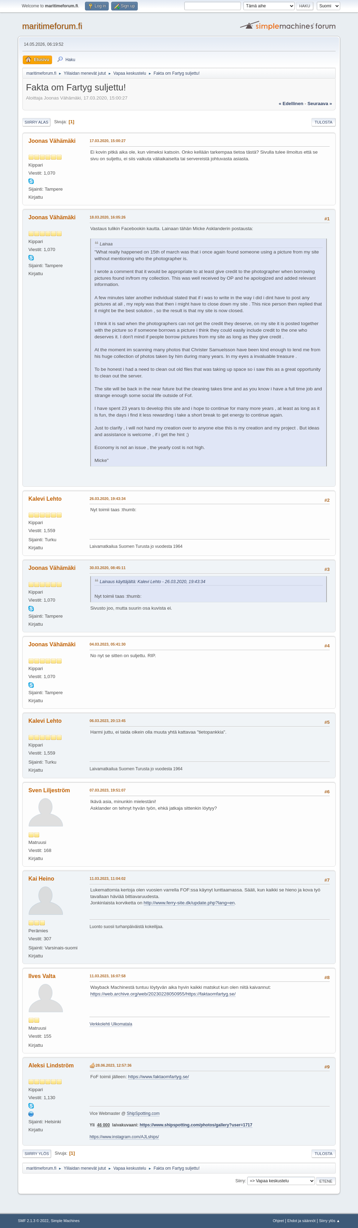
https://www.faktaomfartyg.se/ (158, 1076)
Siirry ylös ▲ (329, 1221)
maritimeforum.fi (52, 26)
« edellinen (291, 103)
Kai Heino (41, 879)
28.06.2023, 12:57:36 (113, 1065)
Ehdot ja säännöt (301, 1221)
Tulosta (323, 122)
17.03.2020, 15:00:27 (108, 141)
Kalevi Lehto (45, 499)
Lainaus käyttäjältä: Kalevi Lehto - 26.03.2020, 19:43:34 (152, 581)
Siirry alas (36, 122)
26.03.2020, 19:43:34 (108, 499)
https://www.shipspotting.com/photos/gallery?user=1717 (195, 1125)
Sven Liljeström (49, 790)
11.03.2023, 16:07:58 (108, 976)
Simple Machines (65, 1221)
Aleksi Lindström (51, 1065)
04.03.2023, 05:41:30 (108, 644)
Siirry (240, 1180)
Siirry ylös (36, 1154)
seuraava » (319, 103)
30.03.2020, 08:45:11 (108, 568)
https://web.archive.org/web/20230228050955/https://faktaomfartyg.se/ (163, 994)
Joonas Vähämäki (52, 141)
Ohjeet (278, 1221)
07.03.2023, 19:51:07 (108, 790)
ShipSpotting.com (143, 1113)
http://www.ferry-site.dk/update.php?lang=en (189, 902)
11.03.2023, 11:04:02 (108, 878)
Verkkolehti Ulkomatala (111, 1024)
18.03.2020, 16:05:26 (108, 217)
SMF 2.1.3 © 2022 (33, 1221)
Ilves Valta (41, 976)
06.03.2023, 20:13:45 (108, 721)
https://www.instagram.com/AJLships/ (124, 1136)
